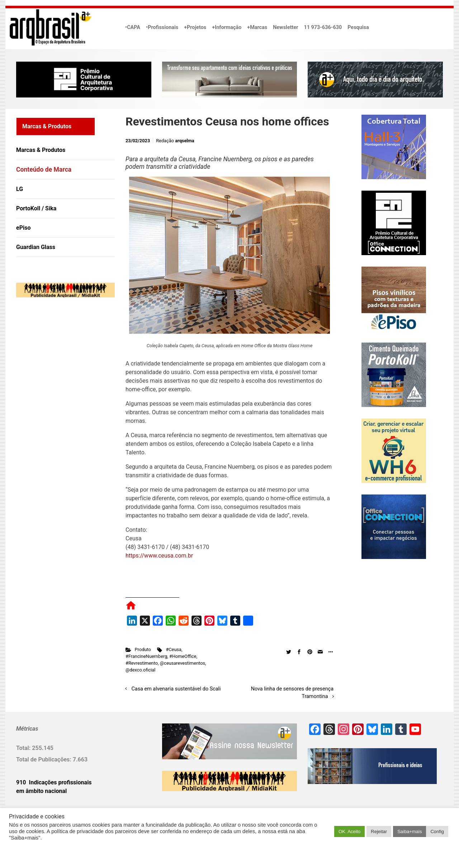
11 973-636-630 (323, 27)
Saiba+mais (409, 831)
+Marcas (257, 27)
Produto (143, 649)
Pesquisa (358, 27)
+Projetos (195, 27)
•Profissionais (162, 27)
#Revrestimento (142, 663)
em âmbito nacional (41, 791)
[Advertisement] (61, 376)
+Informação (226, 27)
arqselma (184, 140)
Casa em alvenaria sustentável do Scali (176, 689)
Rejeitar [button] (379, 831)
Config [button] (437, 831)
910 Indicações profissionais (54, 782)
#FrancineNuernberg (146, 656)
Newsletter (285, 27)
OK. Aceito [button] (349, 831)
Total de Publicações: (44, 759)
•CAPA (132, 27)
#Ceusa (173, 649)
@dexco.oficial (140, 670)
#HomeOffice (183, 656)
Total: (24, 748)
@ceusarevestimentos (182, 663)
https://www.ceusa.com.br (159, 555)
